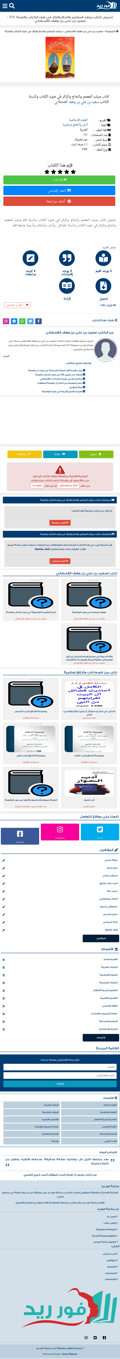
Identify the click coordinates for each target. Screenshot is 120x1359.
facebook (20, 842)
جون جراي (60, 868)
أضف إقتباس (59, 190)
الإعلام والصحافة (60, 1021)
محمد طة (60, 891)
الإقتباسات (111, 1279)
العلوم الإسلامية (78, 120)
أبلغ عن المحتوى (17, 305)
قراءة (60, 454)
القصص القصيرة (60, 998)
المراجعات (111, 1273)
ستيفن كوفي (60, 876)
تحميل (96, 454)
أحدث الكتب (109, 1254)
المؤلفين (106, 850)
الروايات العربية (60, 967)
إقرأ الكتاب (59, 180)
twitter (100, 838)
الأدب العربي (110, 1141)
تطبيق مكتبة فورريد (106, 1242)
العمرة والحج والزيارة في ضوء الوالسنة (63, 391)
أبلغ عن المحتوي (68, 485)
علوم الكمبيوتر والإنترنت (60, 1014)
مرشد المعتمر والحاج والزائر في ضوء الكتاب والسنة (33, 31)
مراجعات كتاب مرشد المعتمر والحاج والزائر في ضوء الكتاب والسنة (77, 500)
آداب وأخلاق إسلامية (75, 125)
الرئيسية (112, 31)
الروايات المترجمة (60, 983)
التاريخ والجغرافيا (60, 1029)
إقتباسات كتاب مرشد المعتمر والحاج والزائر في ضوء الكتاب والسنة (77, 534)
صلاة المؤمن (77, 387)
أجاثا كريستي (60, 922)
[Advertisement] (60, 420)
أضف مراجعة (59, 201)
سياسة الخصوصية (106, 1229)
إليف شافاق (60, 930)
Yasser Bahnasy (69, 1354)
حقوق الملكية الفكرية (104, 1236)
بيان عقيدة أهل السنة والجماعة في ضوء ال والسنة (56, 370)
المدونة (55, 1141)
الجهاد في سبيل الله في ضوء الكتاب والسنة (60, 374)
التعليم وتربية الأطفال (60, 990)
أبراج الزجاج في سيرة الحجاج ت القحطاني (62, 379)
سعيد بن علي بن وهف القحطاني (83, 31)
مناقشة (24, 454)
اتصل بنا (112, 1216)
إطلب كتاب (110, 1223)
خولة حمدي (60, 860)
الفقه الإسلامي (60, 1006)
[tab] (96, 261)
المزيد (6, 356)
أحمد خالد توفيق (60, 883)
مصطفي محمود (60, 907)
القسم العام (60, 959)
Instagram (60, 838)
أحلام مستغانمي (60, 899)
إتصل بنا (37, 485)
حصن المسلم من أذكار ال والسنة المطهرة (61, 383)
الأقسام (107, 949)
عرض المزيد (109, 247)
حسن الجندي (60, 914)
